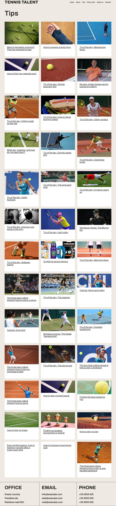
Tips (83, 2)
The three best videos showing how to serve (17, 402)
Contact (108, 2)
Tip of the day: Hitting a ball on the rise (20, 122)
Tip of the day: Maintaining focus (93, 48)
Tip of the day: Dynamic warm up (94, 191)
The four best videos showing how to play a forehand (94, 366)
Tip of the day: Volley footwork (17, 198)
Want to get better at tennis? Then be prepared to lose (21, 48)
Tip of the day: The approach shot (57, 186)
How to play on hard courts (56, 395)
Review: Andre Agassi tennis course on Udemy (94, 85)
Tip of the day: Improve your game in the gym (20, 228)
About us (100, 2)
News (78, 2)
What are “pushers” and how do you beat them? (21, 151)
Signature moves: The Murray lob (94, 228)
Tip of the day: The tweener (56, 297)
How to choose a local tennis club (57, 446)
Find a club (91, 2)
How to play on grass (17, 430)
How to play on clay (89, 431)
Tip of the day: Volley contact (94, 119)
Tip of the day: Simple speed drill (57, 153)
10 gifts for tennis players (55, 261)
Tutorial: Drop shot (16, 330)
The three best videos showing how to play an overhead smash (18, 369)
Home (72, 2)
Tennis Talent (21, 2)
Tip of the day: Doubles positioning (91, 328)
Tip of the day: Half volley (55, 232)
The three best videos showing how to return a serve (21, 299)
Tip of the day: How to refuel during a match (57, 118)
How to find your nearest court (21, 73)
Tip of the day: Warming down (94, 260)
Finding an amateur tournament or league (54, 431)
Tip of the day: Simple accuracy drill (54, 85)
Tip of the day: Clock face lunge (92, 160)
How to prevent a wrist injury (57, 47)
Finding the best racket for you (92, 398)
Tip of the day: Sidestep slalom (18, 263)
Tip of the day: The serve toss (57, 365)
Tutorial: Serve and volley (92, 290)
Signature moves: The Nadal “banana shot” (57, 335)
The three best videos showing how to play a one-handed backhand (93, 468)
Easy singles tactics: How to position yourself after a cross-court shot (21, 447)
